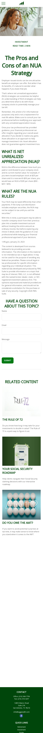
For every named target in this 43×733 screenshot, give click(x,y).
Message (6, 339)
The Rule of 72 (12, 419)
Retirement (21, 727)
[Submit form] (8, 360)
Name (4, 311)
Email (4, 325)
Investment (21, 730)
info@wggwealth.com (22, 712)
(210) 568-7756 (24, 696)
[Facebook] (21, 715)
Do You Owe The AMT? (17, 523)
